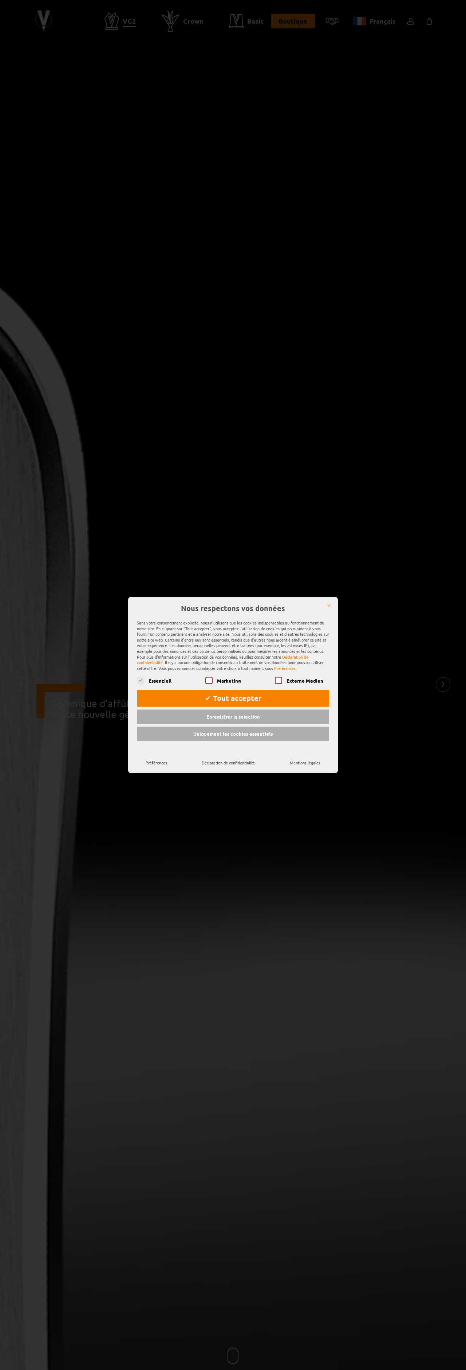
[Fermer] (329, 600)
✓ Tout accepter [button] (233, 692)
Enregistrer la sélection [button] (233, 710)
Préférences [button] (285, 662)
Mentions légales (305, 757)
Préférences (156, 757)
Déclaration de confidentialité (228, 757)
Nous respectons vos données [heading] (233, 603)
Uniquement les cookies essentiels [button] (233, 728)
